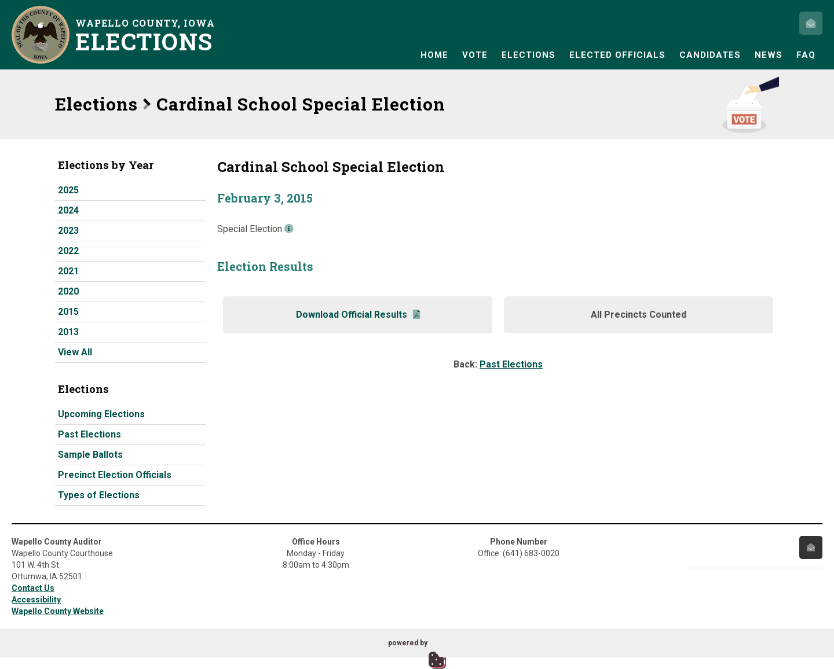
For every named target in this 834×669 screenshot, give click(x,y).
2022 (68, 250)
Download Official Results (358, 314)
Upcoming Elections (101, 414)
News (768, 55)
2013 (68, 331)
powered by (407, 643)
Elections (528, 55)
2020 (68, 291)
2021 (68, 271)
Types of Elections (99, 495)
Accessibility (36, 599)
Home (434, 55)
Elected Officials (617, 55)
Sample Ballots (90, 454)
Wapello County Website (58, 611)
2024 (68, 210)
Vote (475, 55)
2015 (68, 311)
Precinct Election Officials (114, 474)
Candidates (710, 55)
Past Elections (89, 434)
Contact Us (33, 588)
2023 (68, 230)
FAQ (805, 55)
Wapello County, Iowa (147, 35)
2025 (68, 190)
